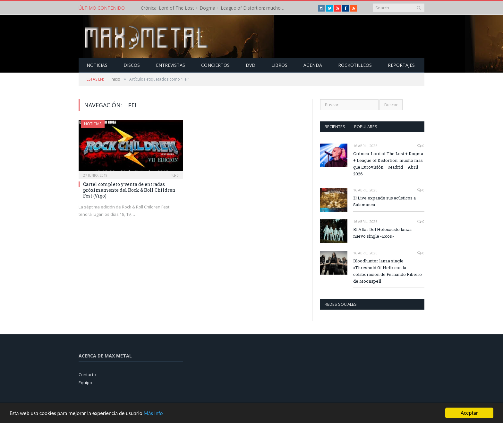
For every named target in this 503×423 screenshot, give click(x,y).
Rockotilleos (355, 65)
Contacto (87, 374)
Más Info (153, 413)
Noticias (97, 65)
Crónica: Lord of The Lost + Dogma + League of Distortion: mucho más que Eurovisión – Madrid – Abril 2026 (214, 8)
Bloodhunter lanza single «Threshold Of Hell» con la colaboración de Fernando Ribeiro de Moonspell (387, 271)
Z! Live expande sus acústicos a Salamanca (384, 201)
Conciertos (215, 65)
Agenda (312, 65)
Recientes (335, 126)
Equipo (85, 382)
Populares (365, 126)
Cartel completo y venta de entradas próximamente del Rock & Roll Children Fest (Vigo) (129, 190)
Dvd (250, 65)
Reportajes (401, 65)
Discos (132, 65)
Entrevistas (170, 65)
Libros (279, 65)
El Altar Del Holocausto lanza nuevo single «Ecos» (382, 232)
